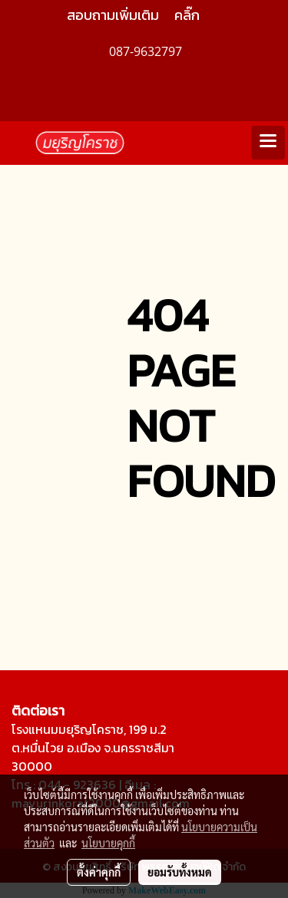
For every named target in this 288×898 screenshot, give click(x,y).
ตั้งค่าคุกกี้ (99, 872)
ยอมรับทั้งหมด (179, 872)
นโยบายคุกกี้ (108, 843)
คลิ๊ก (187, 15)
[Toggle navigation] (268, 143)
